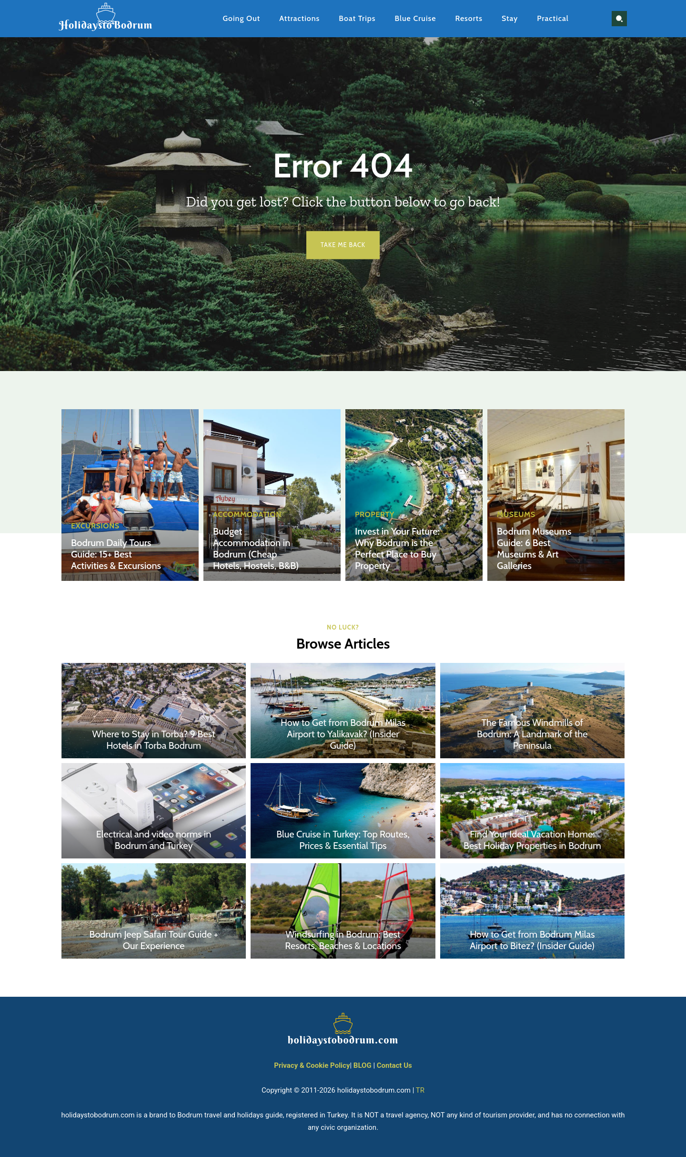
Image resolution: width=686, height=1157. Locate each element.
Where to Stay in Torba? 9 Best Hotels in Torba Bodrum (153, 740)
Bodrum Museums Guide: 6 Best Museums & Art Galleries (534, 548)
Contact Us (394, 1066)
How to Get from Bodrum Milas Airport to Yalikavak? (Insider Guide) (343, 734)
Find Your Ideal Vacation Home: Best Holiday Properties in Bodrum (532, 840)
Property (374, 514)
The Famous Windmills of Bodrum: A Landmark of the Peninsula (532, 734)
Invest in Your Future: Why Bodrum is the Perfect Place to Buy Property (397, 548)
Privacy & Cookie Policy (312, 1066)
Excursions (95, 526)
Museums (516, 514)
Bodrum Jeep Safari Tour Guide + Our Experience (154, 940)
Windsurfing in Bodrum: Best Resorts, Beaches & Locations (343, 940)
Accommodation (247, 514)
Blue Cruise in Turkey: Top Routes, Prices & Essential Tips (342, 840)
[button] (619, 18)
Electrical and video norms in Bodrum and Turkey (154, 840)
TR (420, 1090)
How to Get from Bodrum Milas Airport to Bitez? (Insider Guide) (532, 940)
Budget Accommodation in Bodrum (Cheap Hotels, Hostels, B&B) (256, 548)
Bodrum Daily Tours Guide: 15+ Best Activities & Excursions (116, 554)
